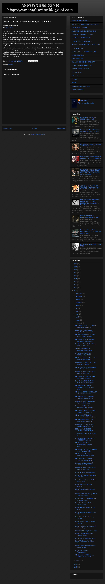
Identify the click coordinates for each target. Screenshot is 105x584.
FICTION (74, 79)
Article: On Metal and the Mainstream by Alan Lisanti (84, 349)
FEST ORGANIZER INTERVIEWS (82, 34)
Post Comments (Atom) (38, 134)
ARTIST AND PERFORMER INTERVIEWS (85, 24)
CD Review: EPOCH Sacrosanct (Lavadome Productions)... (84, 340)
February (78, 323)
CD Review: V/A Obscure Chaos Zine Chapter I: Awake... (85, 377)
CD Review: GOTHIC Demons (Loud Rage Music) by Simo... (85, 454)
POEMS (10, 64)
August (78, 305)
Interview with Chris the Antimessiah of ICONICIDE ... (85, 406)
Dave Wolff (83, 100)
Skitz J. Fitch (9, 27)
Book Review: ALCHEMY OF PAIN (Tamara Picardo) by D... (85, 382)
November (79, 296)
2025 (75, 267)
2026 (75, 264)
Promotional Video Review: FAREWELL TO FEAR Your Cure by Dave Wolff (90, 231)
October (78, 299)
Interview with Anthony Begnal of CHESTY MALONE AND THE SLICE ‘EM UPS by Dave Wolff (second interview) (90, 171)
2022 (75, 276)
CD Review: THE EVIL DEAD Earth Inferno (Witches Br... (84, 420)
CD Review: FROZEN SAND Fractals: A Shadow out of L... (84, 459)
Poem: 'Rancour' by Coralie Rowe (85, 538)
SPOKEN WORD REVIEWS (80, 69)
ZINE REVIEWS (77, 72)
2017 (75, 290)
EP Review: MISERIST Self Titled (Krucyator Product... (85, 363)
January (78, 560)
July (77, 308)
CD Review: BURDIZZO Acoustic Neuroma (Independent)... (85, 358)
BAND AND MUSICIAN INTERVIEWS (84, 31)
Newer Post (7, 129)
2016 (75, 564)
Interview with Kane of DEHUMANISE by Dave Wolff (89, 216)
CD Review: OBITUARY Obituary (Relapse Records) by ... (85, 326)
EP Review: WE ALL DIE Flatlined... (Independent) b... (84, 430)
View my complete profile (86, 103)
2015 (75, 567)
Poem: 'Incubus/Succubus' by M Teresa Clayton (84, 504)
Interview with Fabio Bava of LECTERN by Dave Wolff (84, 464)
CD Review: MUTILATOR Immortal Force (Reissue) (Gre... (85, 416)
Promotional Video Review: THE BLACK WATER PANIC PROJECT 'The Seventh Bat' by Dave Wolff (90, 202)
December (79, 293)
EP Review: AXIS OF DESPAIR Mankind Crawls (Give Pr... (84, 425)
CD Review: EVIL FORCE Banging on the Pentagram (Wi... (86, 450)
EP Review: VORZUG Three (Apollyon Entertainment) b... (84, 331)
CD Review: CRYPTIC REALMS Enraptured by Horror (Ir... (85, 411)
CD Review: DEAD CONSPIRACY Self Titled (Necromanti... (86, 393)
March (78, 320)
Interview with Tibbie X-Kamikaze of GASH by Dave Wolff (90, 145)
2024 (75, 270)
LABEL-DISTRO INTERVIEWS (81, 41)
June (77, 311)
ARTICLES (75, 76)
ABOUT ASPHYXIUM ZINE (80, 21)
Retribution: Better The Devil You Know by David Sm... (85, 345)
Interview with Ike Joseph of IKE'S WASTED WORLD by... (85, 439)
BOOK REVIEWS (77, 58)
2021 (75, 279)
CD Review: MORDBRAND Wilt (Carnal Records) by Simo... (85, 335)
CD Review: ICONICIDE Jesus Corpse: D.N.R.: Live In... (84, 556)
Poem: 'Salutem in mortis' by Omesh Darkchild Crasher (86, 494)
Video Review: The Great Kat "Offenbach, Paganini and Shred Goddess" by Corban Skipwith (89, 187)
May (77, 314)
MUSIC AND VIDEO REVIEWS (82, 65)
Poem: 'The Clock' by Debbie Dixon (86, 531)
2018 (75, 288)
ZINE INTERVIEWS (78, 55)
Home (34, 129)
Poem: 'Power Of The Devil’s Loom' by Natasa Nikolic (86, 499)
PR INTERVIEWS (77, 48)
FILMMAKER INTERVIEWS (81, 38)
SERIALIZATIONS (77, 89)
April (77, 317)
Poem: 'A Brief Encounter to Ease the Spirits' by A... (85, 546)
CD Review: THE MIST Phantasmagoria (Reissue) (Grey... (83, 444)
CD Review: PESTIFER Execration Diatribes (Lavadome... (85, 368)
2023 (75, 273)
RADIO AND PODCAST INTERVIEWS (84, 52)
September (79, 302)
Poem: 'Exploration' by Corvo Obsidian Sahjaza (84, 534)
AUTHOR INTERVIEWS (79, 27)
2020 (75, 282)
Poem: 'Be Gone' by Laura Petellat (85, 472)
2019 (75, 285)
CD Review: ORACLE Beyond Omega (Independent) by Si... (84, 397)
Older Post (61, 129)
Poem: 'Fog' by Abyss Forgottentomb (81, 551)
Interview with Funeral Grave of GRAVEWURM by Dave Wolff (89, 130)
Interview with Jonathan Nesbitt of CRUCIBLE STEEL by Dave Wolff (90, 157)
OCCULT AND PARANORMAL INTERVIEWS (86, 45)
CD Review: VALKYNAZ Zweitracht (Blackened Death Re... (84, 387)
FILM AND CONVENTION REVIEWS (84, 62)
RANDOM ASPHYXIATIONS (81, 86)
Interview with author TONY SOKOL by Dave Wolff (88, 118)
